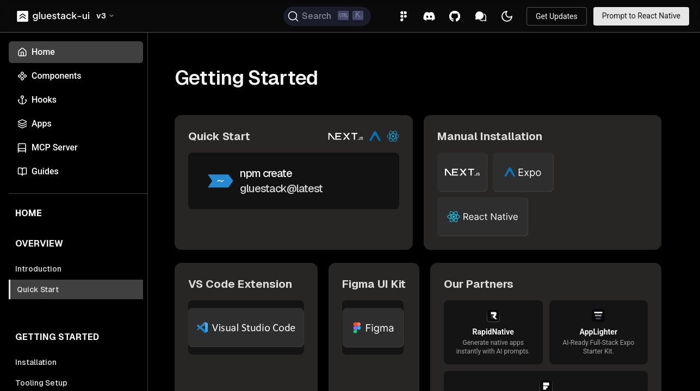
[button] (105, 16)
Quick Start (38, 289)
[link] (54, 16)
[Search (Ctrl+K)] (327, 16)
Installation (36, 362)
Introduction (38, 268)
